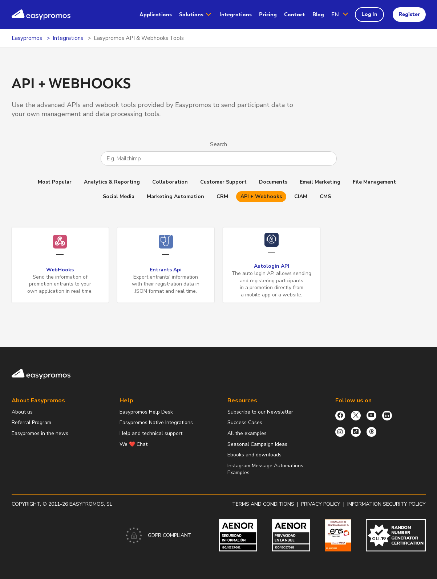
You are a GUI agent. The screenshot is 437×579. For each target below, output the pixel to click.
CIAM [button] (300, 196)
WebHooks (60, 269)
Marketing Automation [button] (175, 196)
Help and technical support (151, 433)
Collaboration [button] (170, 181)
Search (218, 144)
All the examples (247, 433)
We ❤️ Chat (133, 444)
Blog (318, 14)
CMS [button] (325, 196)
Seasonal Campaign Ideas (257, 444)
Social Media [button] (118, 196)
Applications (155, 14)
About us (22, 411)
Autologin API (271, 266)
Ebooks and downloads (254, 454)
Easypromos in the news (40, 433)
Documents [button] (273, 181)
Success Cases (244, 422)
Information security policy (386, 504)
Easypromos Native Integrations (156, 422)
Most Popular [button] (55, 181)
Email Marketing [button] (320, 181)
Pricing (268, 14)
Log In (369, 14)
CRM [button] (222, 196)
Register (409, 14)
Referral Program (31, 422)
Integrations (235, 14)
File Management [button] (374, 181)
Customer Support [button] (223, 181)
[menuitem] (155, 15)
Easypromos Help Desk (146, 411)
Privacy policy (320, 504)
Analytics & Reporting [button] (112, 181)
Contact (294, 14)
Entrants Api (166, 269)
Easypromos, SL (90, 504)
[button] (340, 15)
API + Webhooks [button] (261, 196)
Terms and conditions (263, 504)
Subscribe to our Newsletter (260, 411)
